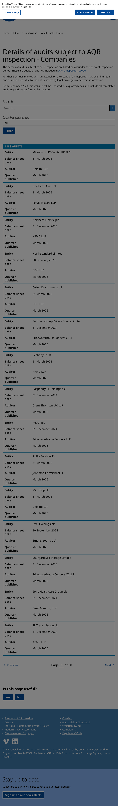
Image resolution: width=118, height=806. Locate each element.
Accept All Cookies (84, 8)
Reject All (105, 8)
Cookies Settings (11, 8)
